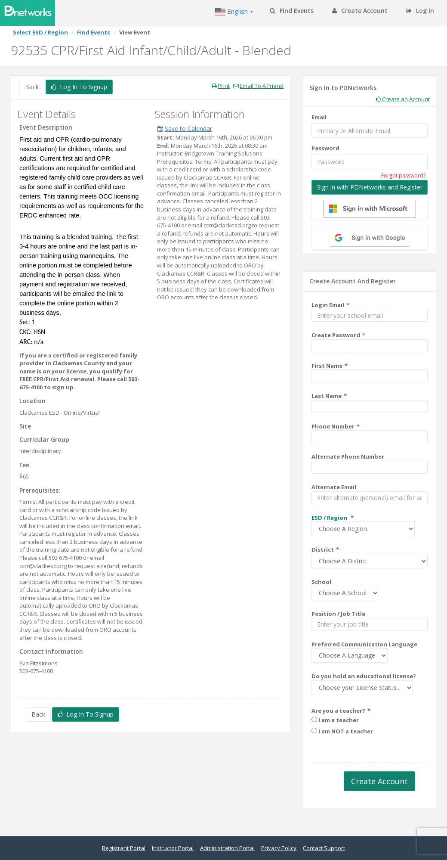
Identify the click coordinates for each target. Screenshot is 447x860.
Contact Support (324, 848)
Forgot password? (403, 175)
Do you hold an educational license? (363, 676)
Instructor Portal (173, 848)
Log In (420, 10)
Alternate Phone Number (347, 456)
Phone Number (333, 426)
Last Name (326, 396)
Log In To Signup (79, 87)
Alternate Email (333, 487)
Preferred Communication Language (364, 644)
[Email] (369, 130)
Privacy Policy (278, 848)
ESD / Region (329, 518)
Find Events (292, 10)
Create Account (360, 10)
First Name (326, 365)
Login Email (327, 305)
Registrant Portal (123, 848)
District (322, 549)
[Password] (369, 162)
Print (221, 86)
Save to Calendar (184, 128)
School (321, 582)
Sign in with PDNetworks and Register (369, 187)
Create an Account (403, 99)
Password (325, 148)
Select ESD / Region (40, 32)
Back (32, 87)
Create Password (335, 335)
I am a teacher (335, 720)
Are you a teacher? (338, 710)
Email (319, 117)
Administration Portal (227, 848)
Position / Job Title (338, 614)
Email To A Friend (258, 86)
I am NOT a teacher (342, 731)
